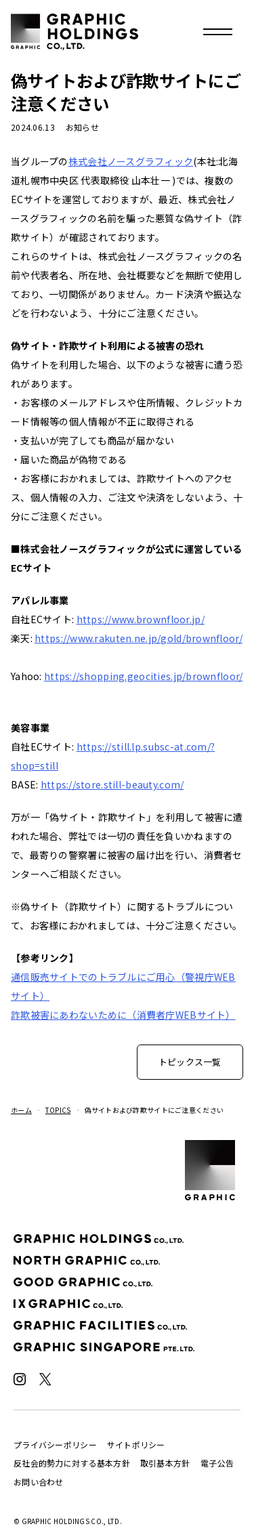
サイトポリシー (136, 1444)
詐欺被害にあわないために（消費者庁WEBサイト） (123, 1014)
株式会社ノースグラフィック (131, 161)
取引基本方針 (165, 1463)
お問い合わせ (39, 1482)
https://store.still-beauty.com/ (112, 784)
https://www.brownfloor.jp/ (141, 619)
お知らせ (82, 127)
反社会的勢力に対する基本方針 (72, 1463)
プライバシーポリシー (55, 1444)
